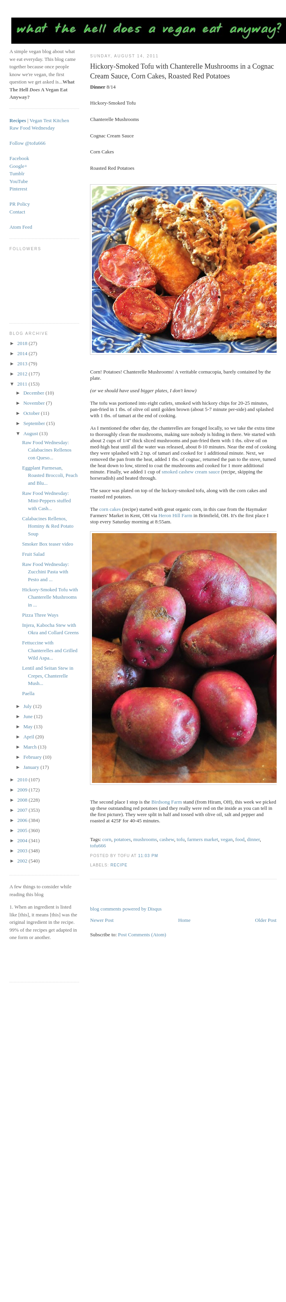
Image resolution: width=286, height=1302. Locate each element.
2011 (22, 384)
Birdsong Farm (166, 802)
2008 (22, 800)
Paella (28, 693)
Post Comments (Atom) (142, 934)
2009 (22, 790)
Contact (17, 212)
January (32, 767)
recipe (118, 865)
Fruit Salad (33, 554)
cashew (166, 839)
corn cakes (110, 509)
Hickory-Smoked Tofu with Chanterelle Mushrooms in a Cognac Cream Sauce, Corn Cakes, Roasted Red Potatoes (182, 71)
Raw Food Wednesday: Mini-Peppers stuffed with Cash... (46, 500)
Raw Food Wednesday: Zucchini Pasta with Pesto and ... (45, 571)
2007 (22, 810)
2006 (22, 820)
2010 (22, 780)
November (34, 403)
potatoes (122, 839)
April (29, 737)
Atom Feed (20, 227)
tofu (181, 839)
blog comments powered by (125, 909)
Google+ (18, 166)
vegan (227, 839)
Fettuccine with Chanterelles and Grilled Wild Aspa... (50, 650)
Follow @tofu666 (27, 143)
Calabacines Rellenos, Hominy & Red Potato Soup (48, 526)
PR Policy (19, 204)
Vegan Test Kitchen (49, 120)
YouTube (18, 181)
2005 (22, 830)
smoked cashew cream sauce (191, 472)
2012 (22, 374)
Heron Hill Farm (175, 515)
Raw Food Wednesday (32, 128)
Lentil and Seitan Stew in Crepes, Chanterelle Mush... (47, 675)
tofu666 (98, 845)
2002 (22, 861)
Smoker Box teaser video (47, 544)
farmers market (202, 839)
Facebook (19, 158)
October (32, 413)
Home (184, 920)
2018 (22, 343)
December (34, 393)
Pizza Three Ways (40, 615)
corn (106, 839)
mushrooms (145, 839)
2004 (22, 840)
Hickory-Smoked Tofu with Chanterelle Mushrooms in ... (50, 597)
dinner (253, 839)
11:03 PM (148, 856)
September (34, 423)
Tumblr (17, 173)
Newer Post (101, 920)
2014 (22, 353)
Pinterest (18, 189)
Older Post (265, 920)
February (33, 757)
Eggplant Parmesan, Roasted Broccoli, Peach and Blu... (50, 475)
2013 (22, 363)
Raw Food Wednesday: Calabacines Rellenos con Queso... (47, 450)
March (30, 747)
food (240, 839)
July (28, 706)
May (28, 726)
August (31, 433)
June (28, 716)
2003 (22, 851)
